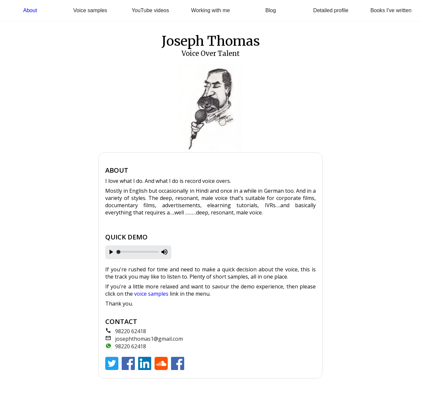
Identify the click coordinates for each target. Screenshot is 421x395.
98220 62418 (130, 331)
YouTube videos (150, 10)
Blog (270, 10)
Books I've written (390, 10)
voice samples (151, 293)
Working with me (210, 10)
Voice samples (90, 10)
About (30, 10)
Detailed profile (330, 10)
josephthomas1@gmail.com (149, 338)
